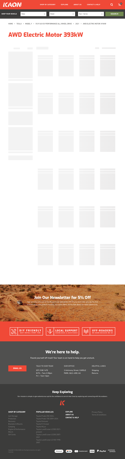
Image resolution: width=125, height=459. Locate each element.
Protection (12, 419)
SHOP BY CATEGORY (47, 4)
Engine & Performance (16, 429)
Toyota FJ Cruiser (42, 424)
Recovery (11, 421)
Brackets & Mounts (15, 424)
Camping (11, 427)
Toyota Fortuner (42, 421)
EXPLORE (64, 4)
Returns (95, 373)
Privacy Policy (97, 412)
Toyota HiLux (41, 427)
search (114, 14)
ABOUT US (78, 4)
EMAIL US (17, 368)
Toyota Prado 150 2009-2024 (47, 419)
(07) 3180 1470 (42, 370)
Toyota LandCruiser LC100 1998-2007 (48, 441)
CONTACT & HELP (93, 4)
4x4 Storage (12, 416)
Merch (10, 432)
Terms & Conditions (99, 415)
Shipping (95, 370)
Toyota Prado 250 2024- (45, 416)
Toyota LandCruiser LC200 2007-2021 (48, 436)
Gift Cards (12, 435)
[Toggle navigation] (112, 4)
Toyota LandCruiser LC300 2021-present (48, 430)
